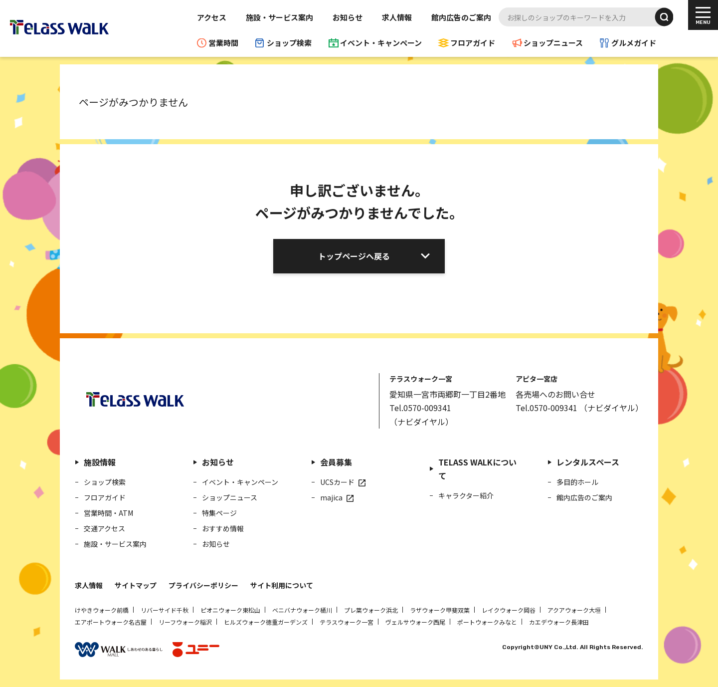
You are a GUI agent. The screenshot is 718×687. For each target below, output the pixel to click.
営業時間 (223, 42)
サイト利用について (281, 585)
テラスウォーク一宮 (346, 622)
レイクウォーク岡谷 (509, 610)
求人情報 (397, 17)
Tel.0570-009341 (420, 408)
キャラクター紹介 (466, 495)
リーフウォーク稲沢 (185, 622)
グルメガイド (633, 42)
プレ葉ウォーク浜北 (371, 610)
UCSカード (337, 482)
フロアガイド (472, 42)
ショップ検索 (289, 42)
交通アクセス (104, 528)
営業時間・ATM (108, 513)
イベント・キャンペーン (381, 42)
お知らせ (347, 17)
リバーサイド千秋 (164, 610)
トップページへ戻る (354, 256)
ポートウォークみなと (487, 622)
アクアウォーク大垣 (574, 610)
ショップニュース (553, 42)
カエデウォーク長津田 (559, 622)
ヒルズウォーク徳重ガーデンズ (266, 622)
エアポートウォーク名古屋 (111, 622)
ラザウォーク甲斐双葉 (440, 610)
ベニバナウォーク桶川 (302, 610)
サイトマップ (136, 585)
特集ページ (219, 513)
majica (331, 497)
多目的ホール (577, 482)
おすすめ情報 (223, 528)
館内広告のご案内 (461, 17)
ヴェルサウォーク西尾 (415, 622)
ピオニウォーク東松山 (230, 610)
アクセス (211, 17)
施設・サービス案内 (279, 17)
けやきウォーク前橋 (102, 610)
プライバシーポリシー (203, 585)
